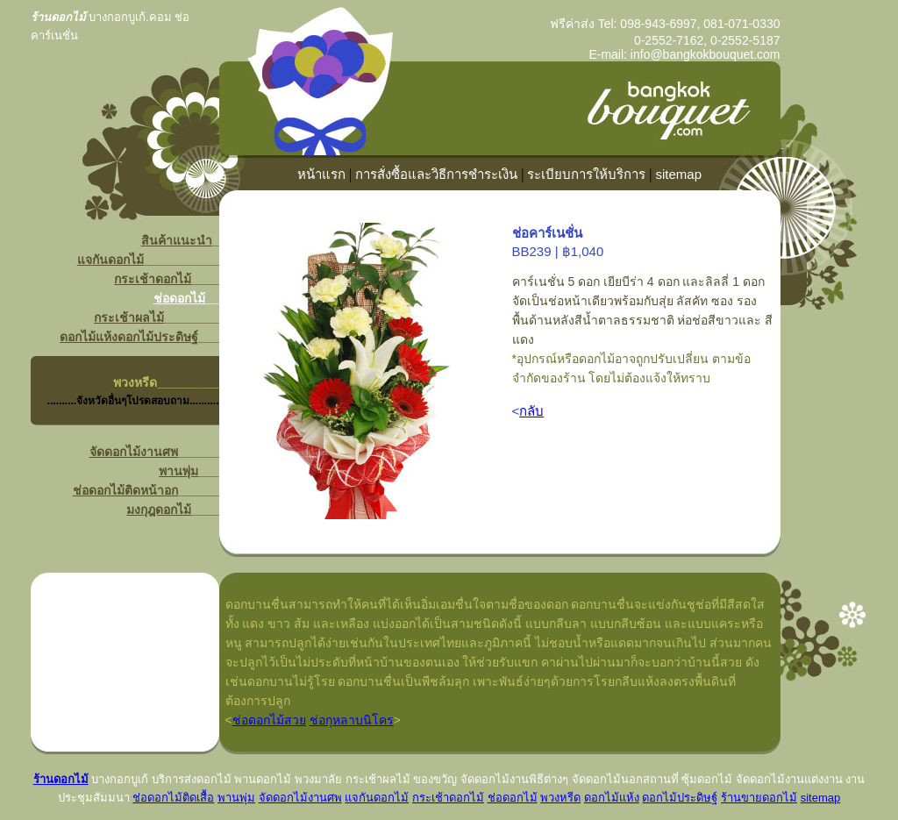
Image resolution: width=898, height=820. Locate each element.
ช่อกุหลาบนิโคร (352, 720)
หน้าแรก (321, 174)
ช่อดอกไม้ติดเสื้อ (173, 797)
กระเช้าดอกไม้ (152, 279)
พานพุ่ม (178, 471)
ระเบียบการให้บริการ (586, 174)
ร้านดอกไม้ (61, 779)
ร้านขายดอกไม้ (759, 797)
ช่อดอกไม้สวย (269, 720)
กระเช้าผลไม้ (129, 317)
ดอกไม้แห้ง (89, 337)
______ (177, 382)
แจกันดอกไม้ (110, 260)
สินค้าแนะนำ (176, 240)
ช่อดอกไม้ (179, 298)
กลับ (531, 410)
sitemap (679, 174)
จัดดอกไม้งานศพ (133, 452)
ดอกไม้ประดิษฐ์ (158, 337)
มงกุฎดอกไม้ (158, 510)
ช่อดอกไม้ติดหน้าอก (125, 490)
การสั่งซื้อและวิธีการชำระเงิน (436, 174)
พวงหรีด (135, 382)
